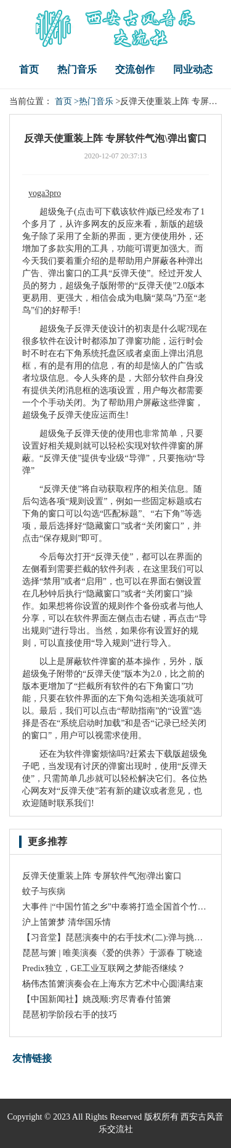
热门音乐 (77, 69)
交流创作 (135, 69)
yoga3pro (44, 193)
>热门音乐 (93, 101)
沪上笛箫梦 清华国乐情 (66, 922)
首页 (29, 69)
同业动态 (193, 69)
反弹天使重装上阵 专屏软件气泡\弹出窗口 (102, 876)
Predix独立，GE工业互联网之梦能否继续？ (103, 968)
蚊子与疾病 (43, 891)
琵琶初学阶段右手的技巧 (69, 1014)
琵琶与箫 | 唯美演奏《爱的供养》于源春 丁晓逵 (112, 953)
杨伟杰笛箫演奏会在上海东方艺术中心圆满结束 (112, 983)
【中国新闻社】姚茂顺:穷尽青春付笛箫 (96, 999)
